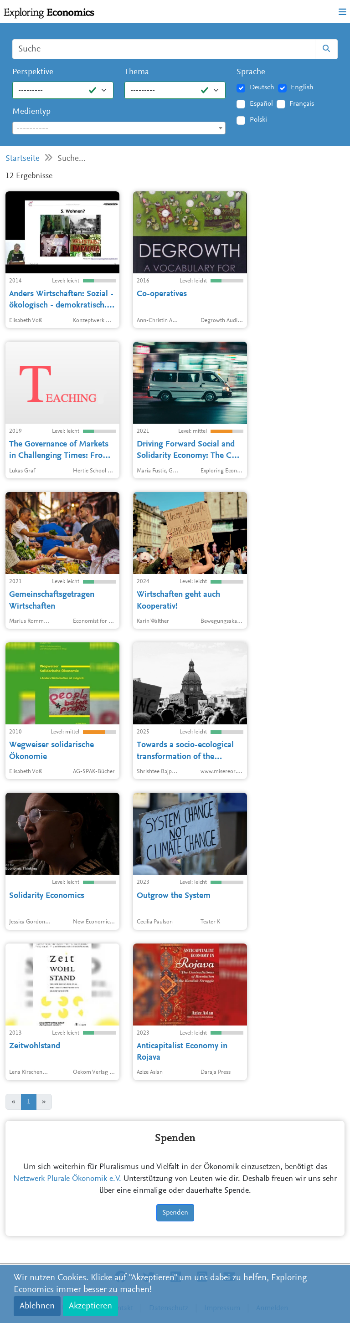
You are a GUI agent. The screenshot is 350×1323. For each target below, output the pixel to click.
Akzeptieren (90, 1306)
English (302, 87)
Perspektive (32, 72)
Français (301, 104)
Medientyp (31, 112)
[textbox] (119, 128)
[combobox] (119, 128)
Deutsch (262, 87)
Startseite (22, 158)
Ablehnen (37, 1306)
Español (261, 104)
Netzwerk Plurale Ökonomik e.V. (67, 1179)
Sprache (251, 72)
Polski (258, 119)
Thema (136, 72)
